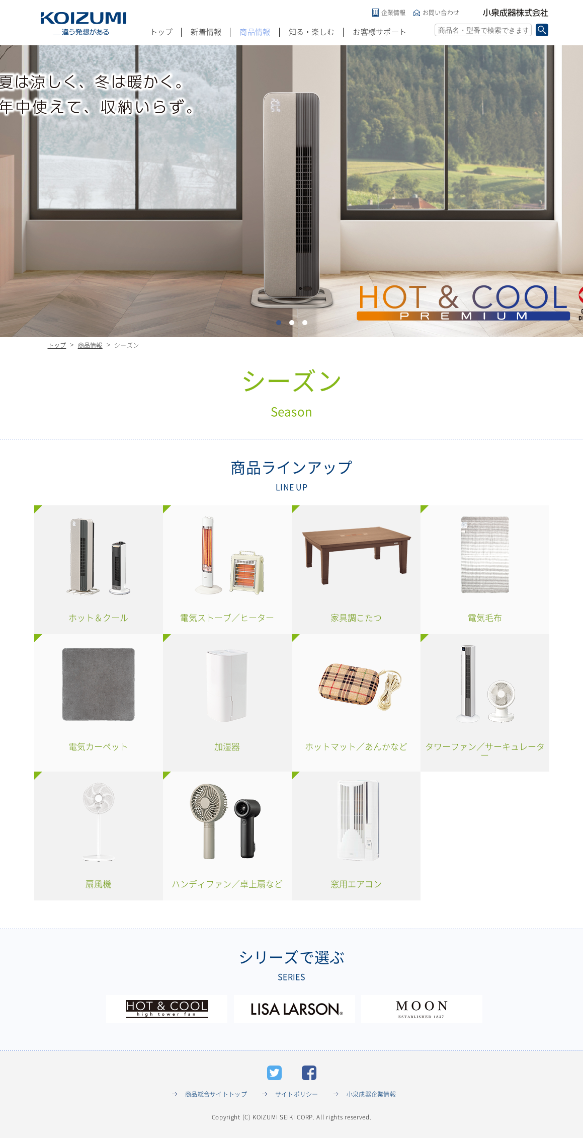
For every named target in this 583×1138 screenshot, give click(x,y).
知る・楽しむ (312, 32)
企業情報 (393, 13)
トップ (161, 32)
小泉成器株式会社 (515, 13)
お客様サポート (379, 32)
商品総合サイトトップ (216, 1094)
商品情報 (254, 32)
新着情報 (206, 32)
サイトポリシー (296, 1094)
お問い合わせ (441, 13)
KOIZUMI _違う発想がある (83, 24)
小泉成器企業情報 (371, 1094)
